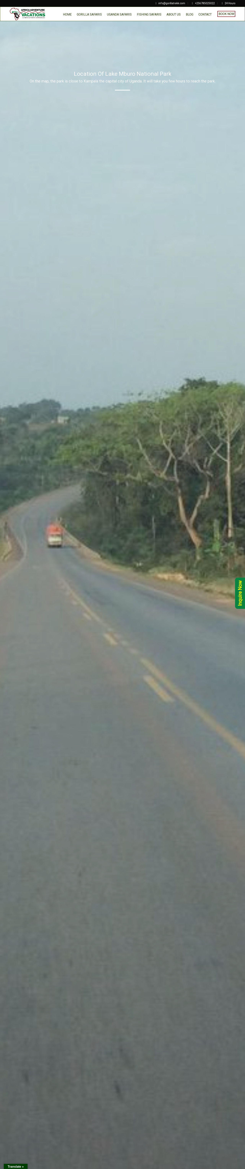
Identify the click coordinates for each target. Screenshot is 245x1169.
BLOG (189, 14)
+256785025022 (205, 3)
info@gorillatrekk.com (171, 3)
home (67, 14)
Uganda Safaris (119, 14)
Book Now (226, 14)
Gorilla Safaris (89, 14)
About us (174, 14)
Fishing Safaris (149, 14)
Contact (205, 14)
